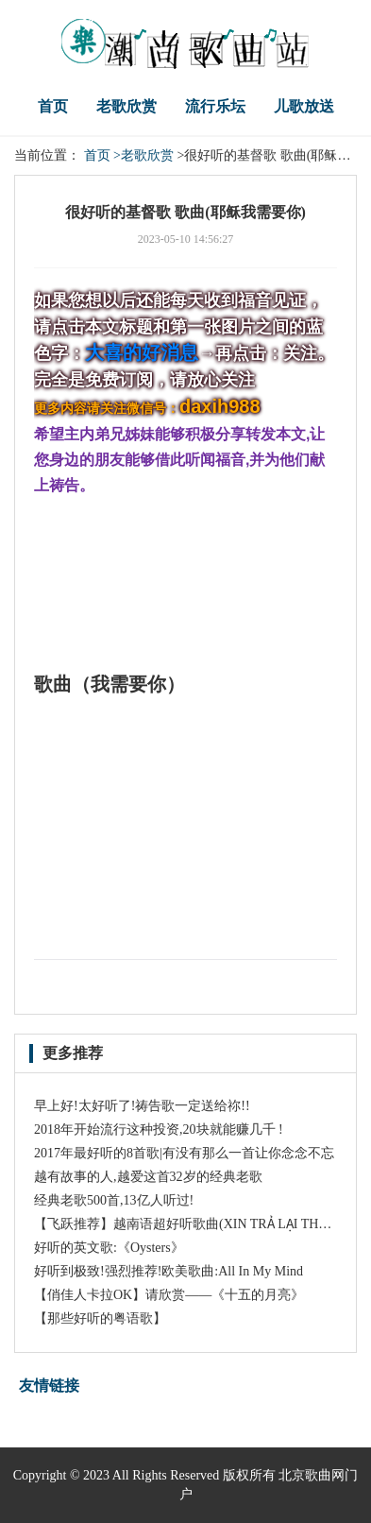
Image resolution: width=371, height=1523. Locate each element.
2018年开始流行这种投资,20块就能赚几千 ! (158, 1129)
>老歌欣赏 (143, 155)
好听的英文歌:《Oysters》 (109, 1248)
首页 (53, 106)
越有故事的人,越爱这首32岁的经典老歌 (148, 1177)
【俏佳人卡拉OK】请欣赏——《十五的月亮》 (169, 1295)
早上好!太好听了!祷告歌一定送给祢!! (142, 1106)
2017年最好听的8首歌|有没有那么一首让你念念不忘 (184, 1153)
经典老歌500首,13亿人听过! (114, 1200)
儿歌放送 (304, 106)
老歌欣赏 (126, 106)
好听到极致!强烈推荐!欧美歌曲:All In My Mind (168, 1271)
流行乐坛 (215, 106)
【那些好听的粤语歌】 (100, 1318)
